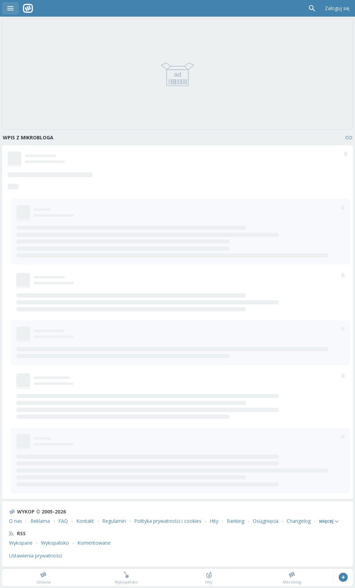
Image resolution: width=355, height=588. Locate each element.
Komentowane (94, 542)
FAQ (63, 521)
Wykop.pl (28, 8)
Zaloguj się (337, 8)
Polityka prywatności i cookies (167, 521)
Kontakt (85, 521)
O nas (15, 521)
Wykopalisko (55, 542)
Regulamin (114, 521)
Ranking (235, 521)
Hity (214, 521)
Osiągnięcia (265, 521)
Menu (10, 8)
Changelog (299, 521)
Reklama (40, 521)
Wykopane (21, 542)
